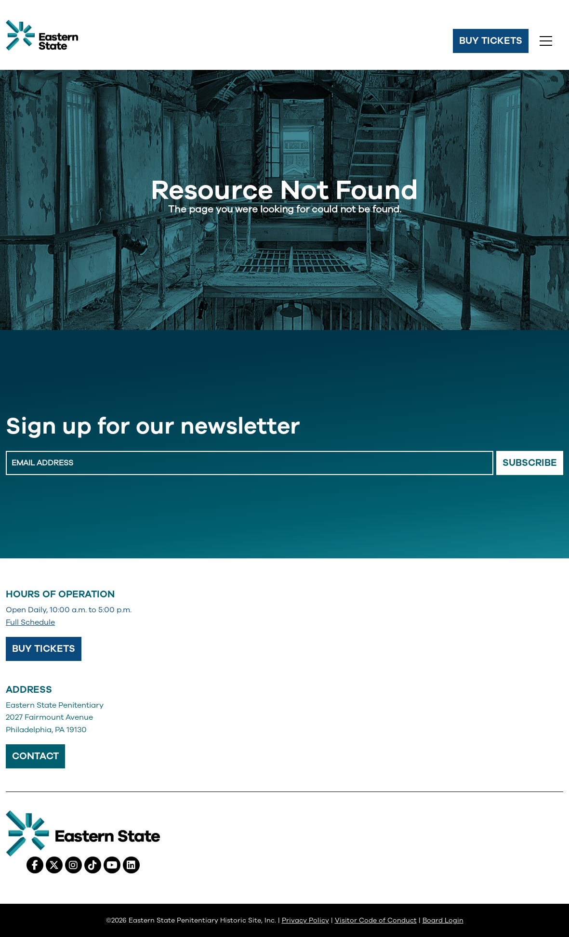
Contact (35, 756)
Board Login (443, 920)
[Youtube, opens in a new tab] (112, 865)
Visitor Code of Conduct (376, 920)
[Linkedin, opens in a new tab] (131, 865)
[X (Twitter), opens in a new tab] (54, 865)
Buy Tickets (490, 40)
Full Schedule (30, 622)
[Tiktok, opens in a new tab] (92, 865)
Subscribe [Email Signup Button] (530, 462)
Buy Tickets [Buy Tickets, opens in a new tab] (43, 648)
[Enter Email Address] (249, 463)
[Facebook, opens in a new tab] (34, 865)
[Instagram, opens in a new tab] (73, 865)
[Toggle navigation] (546, 41)
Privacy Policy (305, 920)
